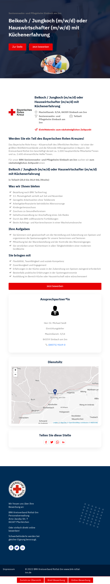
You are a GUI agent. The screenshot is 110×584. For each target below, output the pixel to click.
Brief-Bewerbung (56, 580)
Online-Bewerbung (80, 580)
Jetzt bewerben (41, 47)
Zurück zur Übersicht (30, 580)
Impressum (9, 569)
